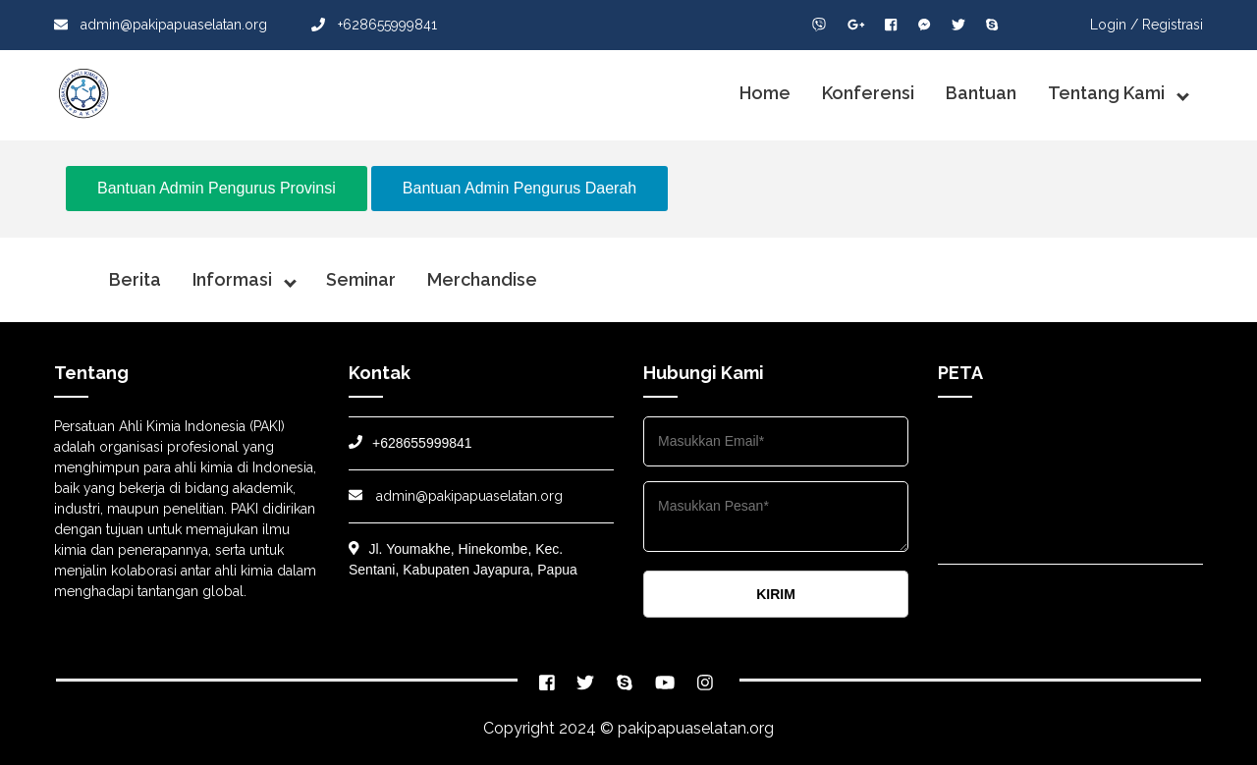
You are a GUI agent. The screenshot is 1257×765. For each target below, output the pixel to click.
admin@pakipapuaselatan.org (160, 24)
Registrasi (1172, 24)
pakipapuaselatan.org (696, 728)
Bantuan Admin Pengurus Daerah (519, 188)
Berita (135, 279)
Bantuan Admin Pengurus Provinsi (216, 188)
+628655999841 (374, 24)
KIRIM (775, 594)
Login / (1114, 24)
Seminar (361, 279)
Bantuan (981, 92)
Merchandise (482, 279)
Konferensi (868, 92)
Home (765, 92)
